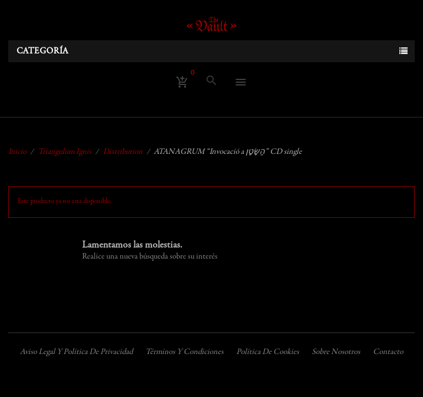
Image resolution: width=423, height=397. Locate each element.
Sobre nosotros (336, 352)
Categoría (43, 51)
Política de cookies (267, 352)
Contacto (388, 352)
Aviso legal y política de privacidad (76, 352)
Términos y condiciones (184, 352)
